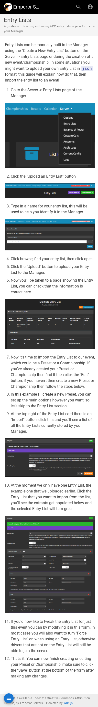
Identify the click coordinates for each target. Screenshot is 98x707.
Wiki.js (68, 703)
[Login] (90, 7)
